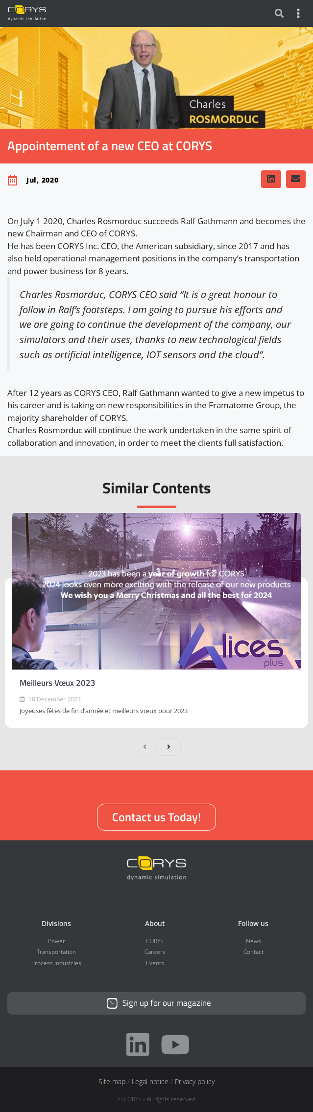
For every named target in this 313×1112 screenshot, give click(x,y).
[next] (169, 747)
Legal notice (150, 1081)
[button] (271, 179)
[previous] (145, 747)
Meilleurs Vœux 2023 (58, 682)
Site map (111, 1081)
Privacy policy (195, 1081)
